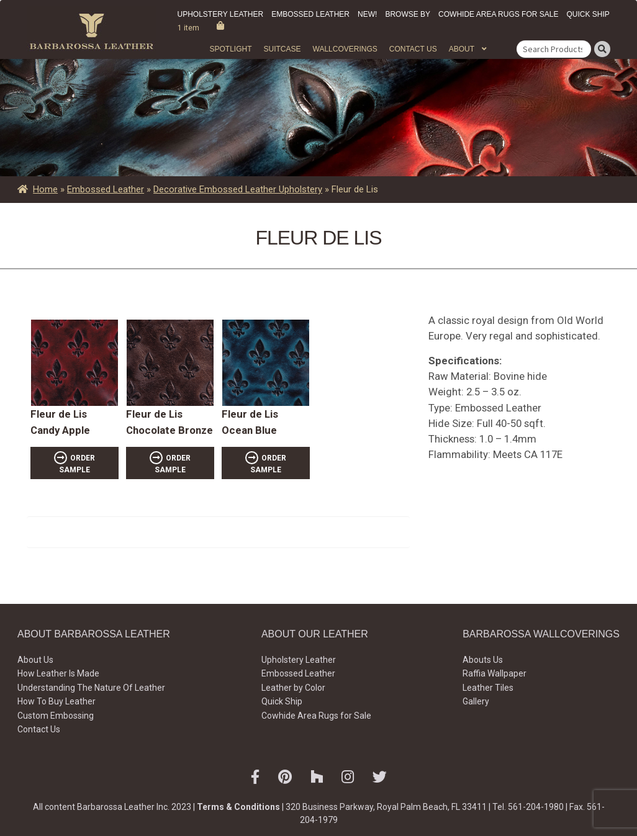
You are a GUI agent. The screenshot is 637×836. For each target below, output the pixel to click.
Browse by (407, 14)
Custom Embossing (55, 716)
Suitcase (281, 49)
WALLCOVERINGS (345, 49)
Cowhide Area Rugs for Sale (498, 14)
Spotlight (230, 49)
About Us (35, 660)
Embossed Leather (310, 14)
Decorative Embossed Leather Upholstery (237, 189)
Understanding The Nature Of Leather (91, 688)
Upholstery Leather (221, 14)
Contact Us (413, 49)
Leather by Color (293, 688)
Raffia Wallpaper (494, 673)
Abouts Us (483, 660)
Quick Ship (587, 14)
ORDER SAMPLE (77, 464)
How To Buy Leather (56, 701)
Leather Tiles (488, 688)
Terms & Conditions (238, 807)
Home (45, 189)
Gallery (476, 701)
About (461, 49)
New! (367, 14)
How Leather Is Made (58, 673)
